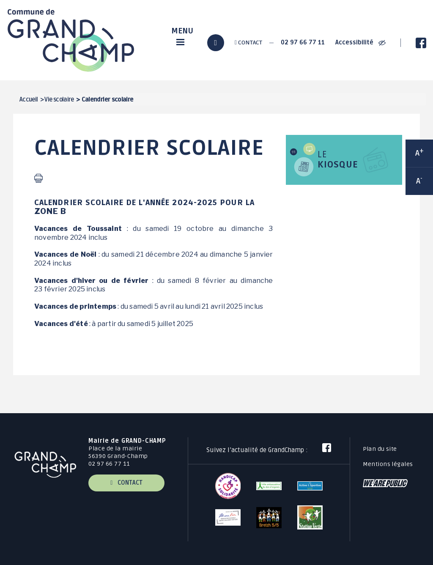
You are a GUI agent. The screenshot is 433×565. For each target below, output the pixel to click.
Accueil (28, 99)
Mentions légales (388, 464)
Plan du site (380, 449)
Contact (248, 42)
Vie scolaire (59, 99)
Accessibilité (360, 42)
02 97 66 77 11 (303, 42)
